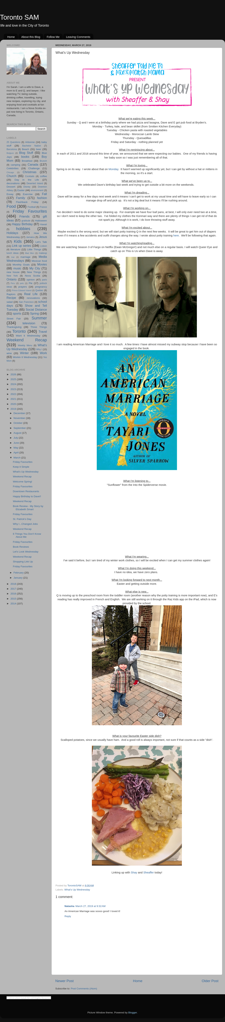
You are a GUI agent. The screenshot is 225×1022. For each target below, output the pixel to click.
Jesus (43, 236)
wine (9, 353)
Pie (30, 283)
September (20, 428)
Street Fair (14, 318)
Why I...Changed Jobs (25, 524)
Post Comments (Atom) (84, 988)
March (17, 457)
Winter (24, 353)
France (43, 207)
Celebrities (13, 168)
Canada (33, 164)
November (20, 418)
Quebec (39, 290)
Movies (42, 264)
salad (10, 302)
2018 (13, 583)
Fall (44, 194)
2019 (13, 408)
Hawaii (43, 224)
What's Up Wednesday (77, 889)
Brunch (43, 161)
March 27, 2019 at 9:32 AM (91, 906)
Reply (67, 916)
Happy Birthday (22, 224)
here (176, 235)
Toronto (19, 331)
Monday (113, 169)
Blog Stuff (26, 152)
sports (17, 313)
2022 (13, 394)
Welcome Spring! (22, 481)
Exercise (28, 194)
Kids (18, 241)
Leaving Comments (78, 36)
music (17, 268)
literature (15, 249)
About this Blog (30, 36)
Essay (10, 194)
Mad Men (29, 253)
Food (11, 206)
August (18, 432)
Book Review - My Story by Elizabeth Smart (28, 508)
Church (11, 176)
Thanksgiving (14, 327)
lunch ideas (13, 253)
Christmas (29, 172)
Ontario (11, 279)
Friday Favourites (30, 211)
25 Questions (13, 142)
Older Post (210, 981)
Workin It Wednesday (25, 357)
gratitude (26, 220)
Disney (26, 186)
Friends (24, 216)
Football (32, 207)
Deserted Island (35, 183)
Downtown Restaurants (26, 491)
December (20, 413)
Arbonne (30, 142)
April (16, 452)
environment (37, 190)
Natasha (69, 906)
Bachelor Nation (31, 145)
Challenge (34, 168)
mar (13, 257)
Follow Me (53, 36)
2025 (13, 379)
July (16, 437)
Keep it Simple (21, 466)
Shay (134, 872)
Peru (13, 283)
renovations (33, 298)
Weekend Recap (27, 340)
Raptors (11, 294)
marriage (25, 257)
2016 (13, 593)
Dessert (11, 186)
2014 (13, 603)
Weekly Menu (25, 345)
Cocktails (29, 176)
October (18, 423)
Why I (39, 349)
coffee (43, 176)
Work (43, 353)
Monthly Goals (21, 264)
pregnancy (41, 286)
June (17, 442)
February (19, 572)
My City (34, 268)
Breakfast (27, 160)
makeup (43, 253)
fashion (42, 198)
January (18, 577)
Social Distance (36, 309)
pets (22, 283)
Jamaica (30, 237)
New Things (34, 272)
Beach (25, 149)
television (28, 323)
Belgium (10, 153)
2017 (13, 588)
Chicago (10, 172)
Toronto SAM (19, 17)
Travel (43, 331)
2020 (13, 404)
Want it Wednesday (28, 335)
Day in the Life (26, 179)
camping (15, 164)
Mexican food (39, 260)
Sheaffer (148, 872)
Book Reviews (21, 546)
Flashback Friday (27, 202)
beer (38, 149)
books (25, 156)
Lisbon (43, 246)
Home (11, 36)
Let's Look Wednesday (25, 551)
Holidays (12, 233)
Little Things (34, 249)
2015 (13, 598)
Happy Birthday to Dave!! (27, 496)
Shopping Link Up (23, 561)
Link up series (21, 245)
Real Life (31, 294)
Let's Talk (41, 242)
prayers (22, 286)
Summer (39, 318)
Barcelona (12, 149)
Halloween (41, 220)
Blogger (132, 1012)
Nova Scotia (32, 275)
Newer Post (64, 981)
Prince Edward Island (22, 290)
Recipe (11, 297)
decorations (13, 183)
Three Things (39, 327)
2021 (13, 399)
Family (20, 198)
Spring (34, 313)
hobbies (23, 228)
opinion (31, 279)
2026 (13, 374)
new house (13, 272)
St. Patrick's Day (22, 519)
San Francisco (26, 302)
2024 (13, 384)
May (16, 447)
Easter (21, 190)
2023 (13, 389)
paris (44, 279)
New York (12, 275)
